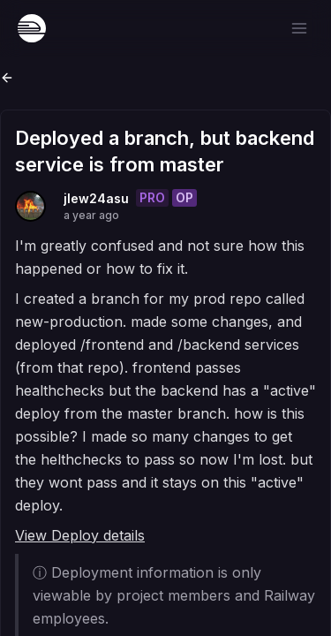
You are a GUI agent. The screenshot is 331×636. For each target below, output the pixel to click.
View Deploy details (80, 535)
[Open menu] (299, 28)
